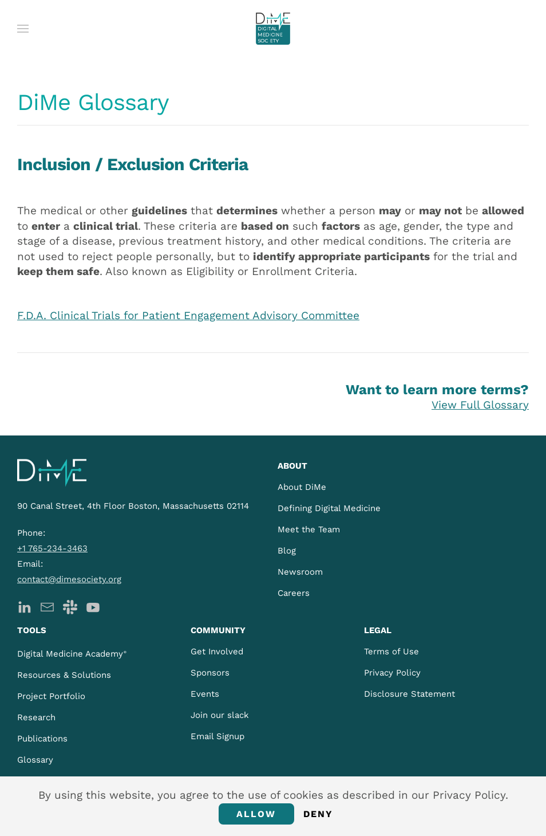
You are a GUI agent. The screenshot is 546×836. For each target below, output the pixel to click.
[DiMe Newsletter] (47, 606)
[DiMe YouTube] (93, 606)
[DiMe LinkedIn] (24, 606)
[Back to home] (273, 29)
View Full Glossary (480, 404)
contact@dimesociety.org (69, 579)
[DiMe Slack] (70, 606)
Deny (318, 813)
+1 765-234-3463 (52, 548)
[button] (23, 29)
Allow (256, 813)
